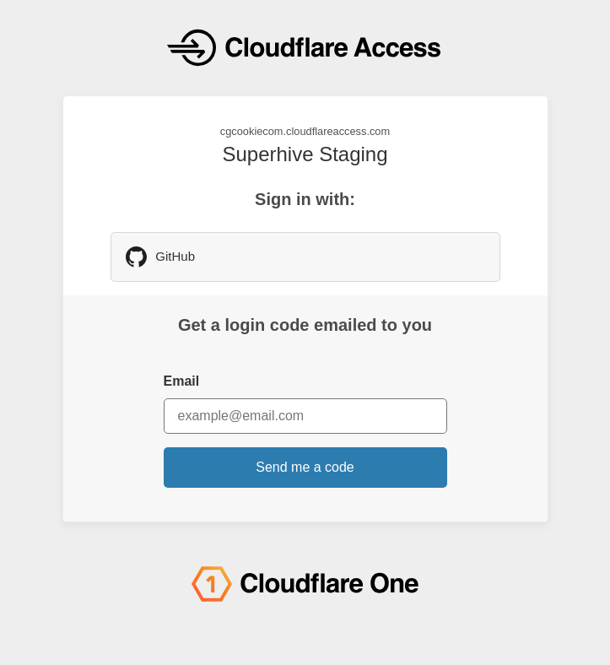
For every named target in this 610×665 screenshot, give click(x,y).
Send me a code (305, 467)
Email (182, 381)
